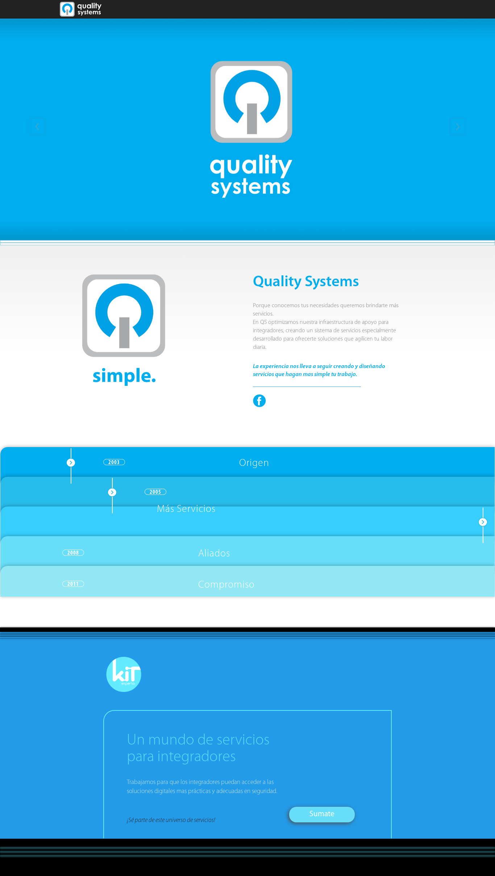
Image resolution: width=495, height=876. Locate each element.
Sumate (321, 814)
